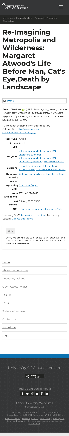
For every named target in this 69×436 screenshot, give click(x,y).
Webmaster (34, 423)
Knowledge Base (30, 418)
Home (6, 262)
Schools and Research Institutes (37, 166)
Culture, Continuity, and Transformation (41, 174)
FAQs (5, 303)
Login (5, 335)
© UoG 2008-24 (12, 418)
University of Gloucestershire (17, 18)
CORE (10, 231)
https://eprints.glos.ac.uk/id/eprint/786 (40, 209)
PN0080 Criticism (54, 161)
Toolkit (6, 295)
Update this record (22, 218)
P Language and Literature (34, 151)
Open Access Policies (14, 286)
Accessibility (9, 327)
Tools (8, 100)
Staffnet (29, 407)
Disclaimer (21, 421)
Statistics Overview (13, 311)
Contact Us (9, 319)
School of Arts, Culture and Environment (42, 169)
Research (39, 18)
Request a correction (32, 215)
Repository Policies (13, 278)
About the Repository (15, 270)
